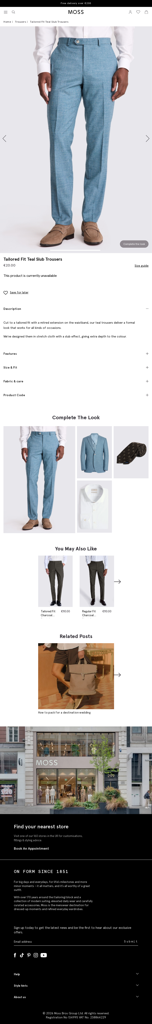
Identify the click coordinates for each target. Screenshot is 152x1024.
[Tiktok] (22, 954)
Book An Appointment (31, 848)
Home (7, 21)
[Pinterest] (29, 954)
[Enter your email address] (68, 941)
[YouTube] (44, 954)
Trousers (20, 21)
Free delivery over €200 (76, 3)
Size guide (142, 266)
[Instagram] (36, 954)
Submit (131, 941)
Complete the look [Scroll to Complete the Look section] (134, 244)
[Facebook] (15, 954)
